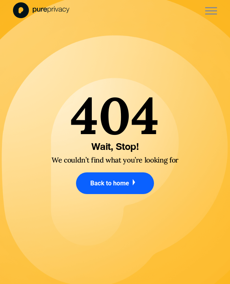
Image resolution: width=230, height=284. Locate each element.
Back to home (114, 183)
